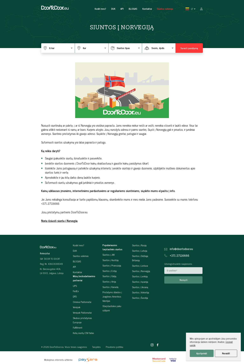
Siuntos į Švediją (140, 308)
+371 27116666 (179, 264)
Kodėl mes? (100, 9)
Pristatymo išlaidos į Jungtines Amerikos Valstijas (112, 307)
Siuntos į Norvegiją (141, 282)
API (122, 9)
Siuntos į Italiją (109, 287)
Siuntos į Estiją (109, 282)
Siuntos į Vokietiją (140, 303)
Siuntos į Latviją (139, 261)
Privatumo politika (114, 355)
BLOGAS (133, 9)
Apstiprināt (201, 353)
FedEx (76, 302)
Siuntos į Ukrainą (140, 298)
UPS (75, 296)
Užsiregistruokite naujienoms (178, 272)
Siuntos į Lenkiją (140, 287)
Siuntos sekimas (165, 9)
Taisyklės (96, 355)
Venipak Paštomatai (82, 323)
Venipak (76, 318)
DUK (113, 9)
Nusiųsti (183, 288)
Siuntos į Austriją (110, 271)
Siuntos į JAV (108, 265)
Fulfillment (77, 338)
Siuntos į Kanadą (110, 298)
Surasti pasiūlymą (189, 48)
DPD (75, 307)
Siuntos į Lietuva (140, 276)
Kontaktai (147, 9)
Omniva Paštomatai (82, 313)
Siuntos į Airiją (109, 292)
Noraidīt (226, 353)
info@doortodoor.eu (181, 257)
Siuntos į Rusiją (139, 256)
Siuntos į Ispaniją (140, 292)
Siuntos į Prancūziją (111, 276)
